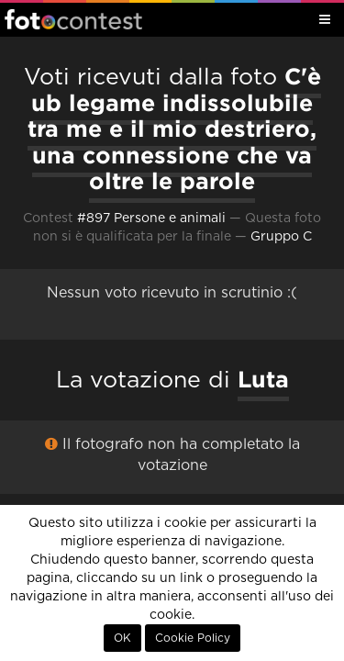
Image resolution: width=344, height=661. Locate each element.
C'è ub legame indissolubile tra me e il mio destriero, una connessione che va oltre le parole (174, 128)
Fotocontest (73, 19)
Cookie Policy (192, 638)
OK (122, 638)
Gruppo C (281, 236)
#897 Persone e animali (151, 218)
